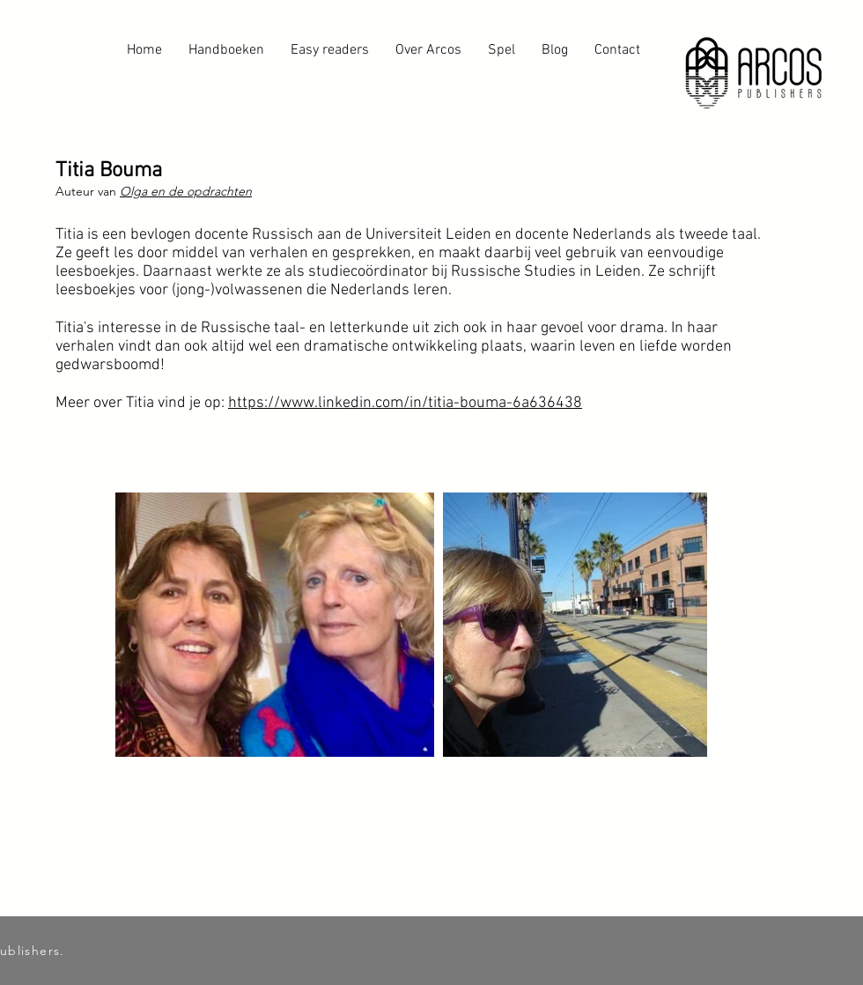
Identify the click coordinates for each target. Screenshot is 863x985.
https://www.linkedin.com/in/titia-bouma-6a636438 (405, 403)
